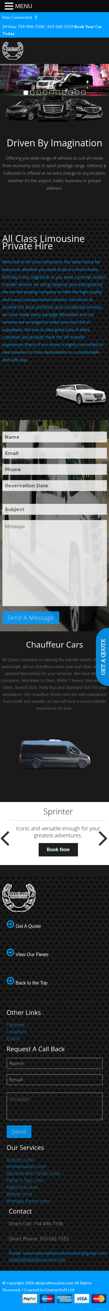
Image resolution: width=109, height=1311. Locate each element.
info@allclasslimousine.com (37, 1259)
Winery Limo (20, 1194)
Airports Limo (21, 1160)
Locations (17, 1031)
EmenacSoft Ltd (59, 1289)
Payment (16, 1024)
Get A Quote (28, 926)
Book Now (58, 849)
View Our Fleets (32, 954)
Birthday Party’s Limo (28, 1201)
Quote (13, 1038)
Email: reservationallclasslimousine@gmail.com (58, 1253)
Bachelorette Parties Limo (33, 1173)
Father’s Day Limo (25, 1180)
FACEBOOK (36, 17)
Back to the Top (32, 982)
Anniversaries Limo (26, 1166)
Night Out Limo (22, 1187)
